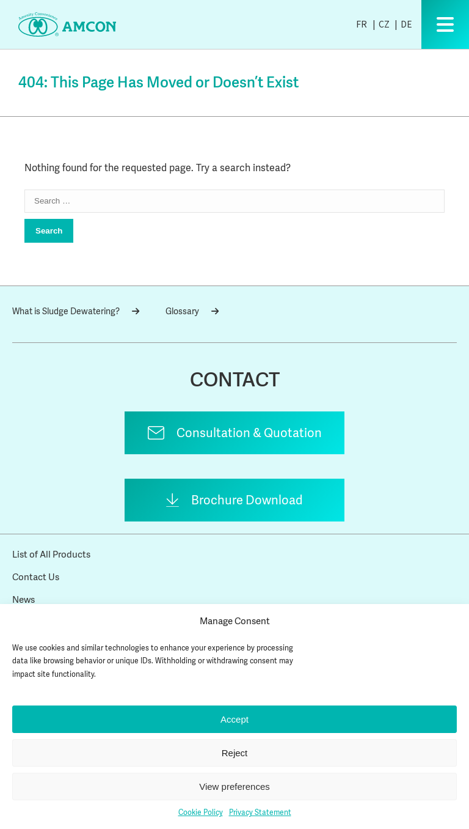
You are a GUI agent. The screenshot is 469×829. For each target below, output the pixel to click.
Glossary (192, 311)
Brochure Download (247, 500)
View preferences (234, 786)
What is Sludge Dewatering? (75, 311)
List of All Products (51, 554)
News (23, 600)
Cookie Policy (200, 812)
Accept (234, 719)
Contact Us (35, 577)
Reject (235, 753)
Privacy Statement (260, 812)
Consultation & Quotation (249, 433)
